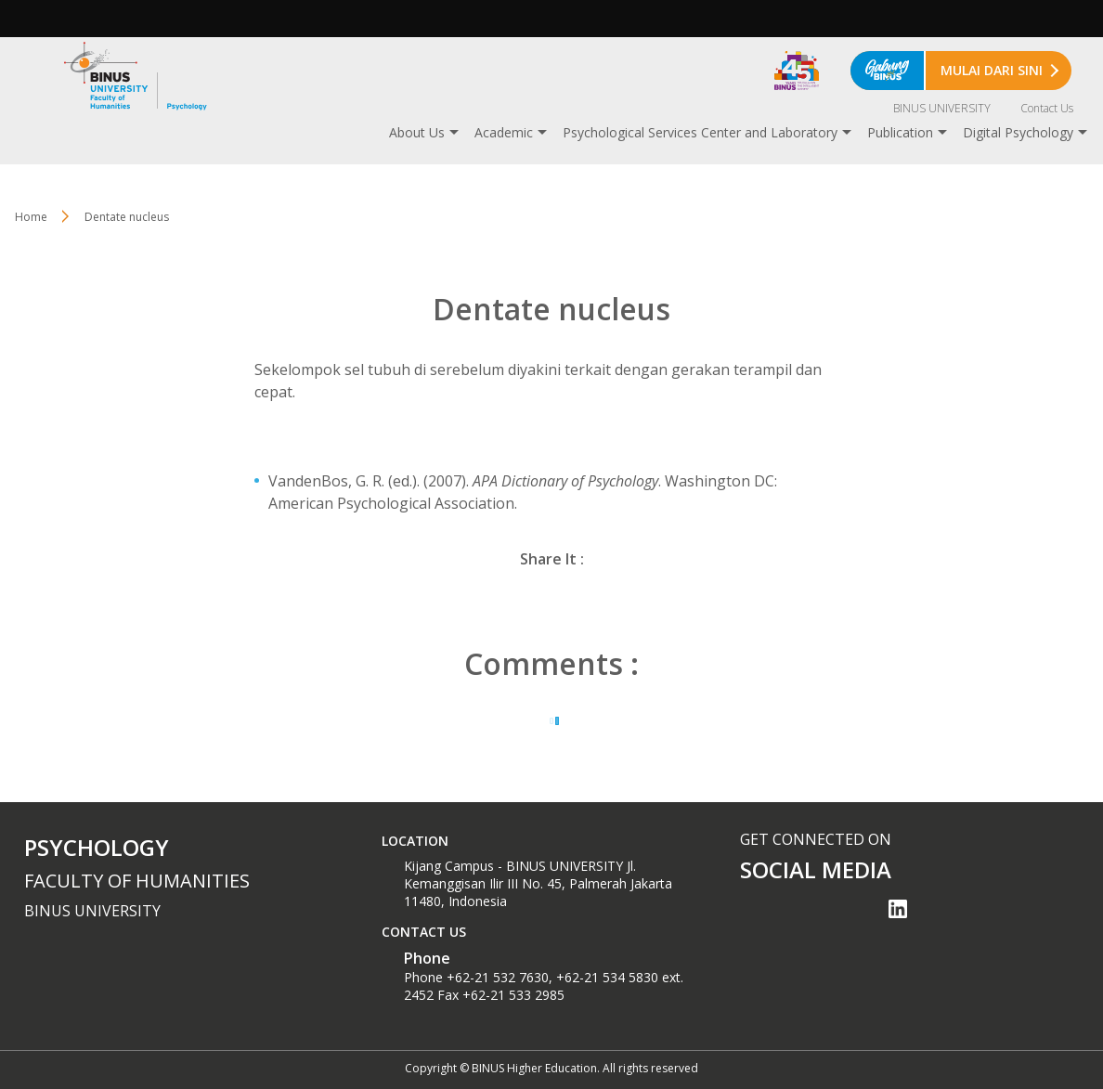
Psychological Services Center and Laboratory (700, 132)
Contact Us (1046, 108)
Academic (503, 132)
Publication (900, 132)
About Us (417, 132)
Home (31, 217)
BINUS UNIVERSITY (942, 108)
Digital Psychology (1018, 132)
